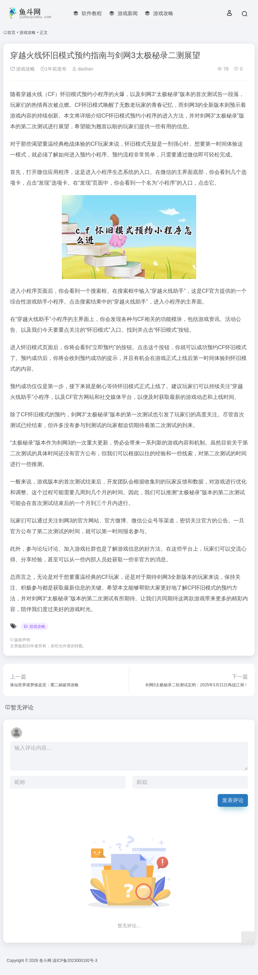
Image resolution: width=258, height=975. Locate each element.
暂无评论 (23, 707)
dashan (82, 69)
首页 (11, 32)
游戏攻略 (27, 32)
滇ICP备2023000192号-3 (74, 960)
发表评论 (233, 800)
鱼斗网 (45, 960)
